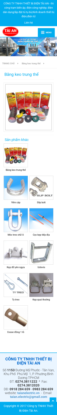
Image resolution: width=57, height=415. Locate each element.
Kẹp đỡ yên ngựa (16, 267)
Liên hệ (28, 22)
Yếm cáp (15, 202)
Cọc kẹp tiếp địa (41, 234)
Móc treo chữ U (16, 234)
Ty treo (15, 299)
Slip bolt (41, 202)
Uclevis (41, 267)
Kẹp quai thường (41, 299)
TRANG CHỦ (8, 63)
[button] (3, 45)
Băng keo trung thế (31, 63)
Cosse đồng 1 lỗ (15, 332)
